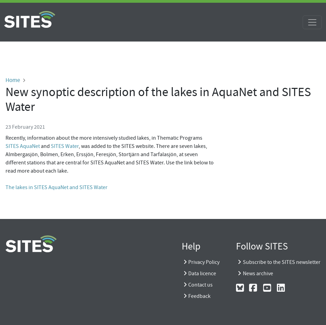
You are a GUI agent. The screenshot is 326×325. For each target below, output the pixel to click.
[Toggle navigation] (312, 22)
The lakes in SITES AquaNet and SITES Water (56, 187)
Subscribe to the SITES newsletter (282, 262)
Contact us (200, 284)
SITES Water (65, 146)
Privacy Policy (204, 262)
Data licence (202, 273)
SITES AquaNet (22, 146)
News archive (258, 273)
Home (12, 80)
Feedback (199, 296)
